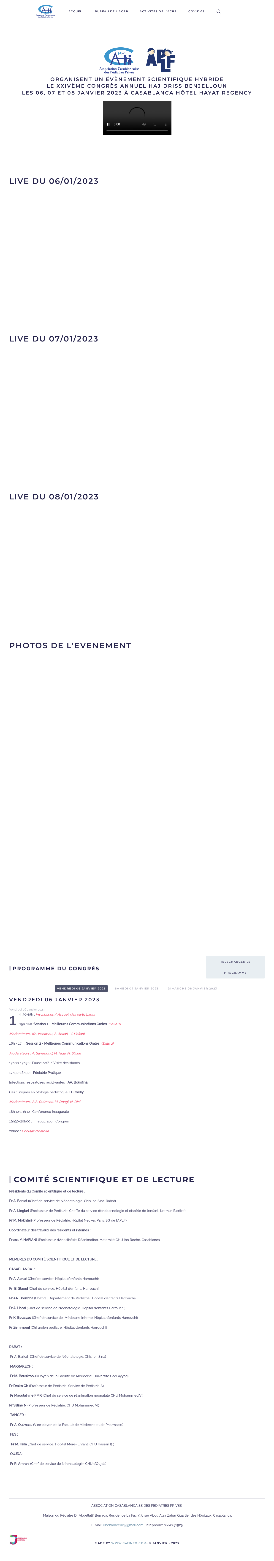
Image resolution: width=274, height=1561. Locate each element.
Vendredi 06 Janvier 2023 (81, 988)
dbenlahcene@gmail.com (123, 1525)
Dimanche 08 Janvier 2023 (192, 988)
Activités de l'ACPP (158, 11)
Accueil (76, 11)
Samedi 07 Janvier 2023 (137, 988)
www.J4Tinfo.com (128, 1543)
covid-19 (196, 11)
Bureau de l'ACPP (111, 11)
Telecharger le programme (235, 967)
